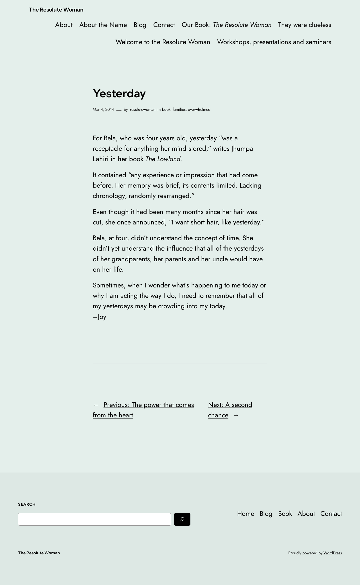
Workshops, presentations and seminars (274, 42)
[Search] (182, 519)
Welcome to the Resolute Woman (163, 42)
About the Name (103, 25)
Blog (140, 25)
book (166, 109)
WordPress (332, 553)
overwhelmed (199, 109)
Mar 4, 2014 (103, 109)
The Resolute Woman (56, 9)
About (64, 25)
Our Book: (226, 25)
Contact (164, 25)
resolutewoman (143, 109)
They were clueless (304, 25)
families (179, 109)
